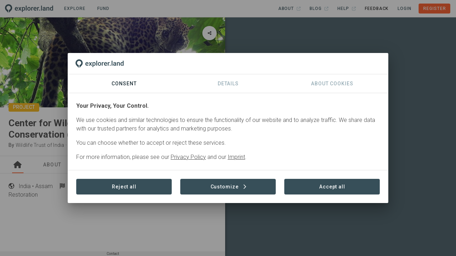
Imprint (236, 157)
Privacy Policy (188, 157)
